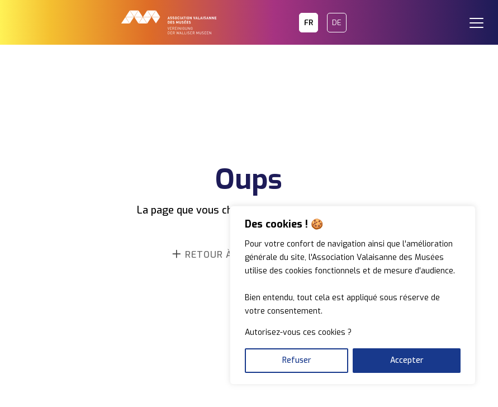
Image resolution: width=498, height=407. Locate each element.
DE (337, 22)
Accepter (407, 360)
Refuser (296, 360)
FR (308, 22)
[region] (353, 295)
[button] (481, 17)
